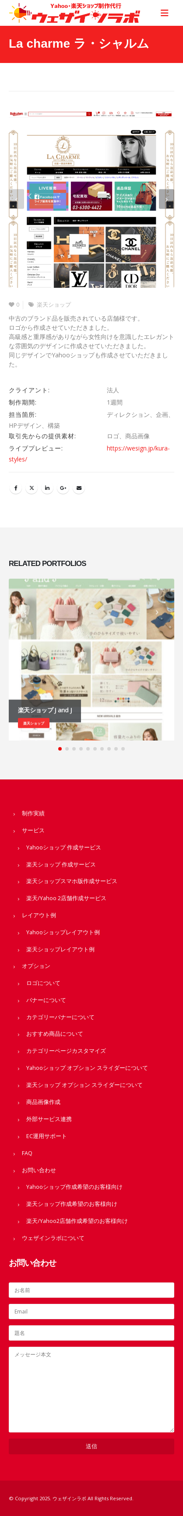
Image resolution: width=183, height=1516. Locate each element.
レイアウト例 (39, 915)
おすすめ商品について (54, 1033)
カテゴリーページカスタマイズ (66, 1051)
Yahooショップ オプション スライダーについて (87, 1068)
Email (79, 488)
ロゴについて (43, 983)
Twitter (31, 488)
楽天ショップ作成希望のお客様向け (71, 1204)
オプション (36, 966)
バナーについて (46, 1000)
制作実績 (33, 813)
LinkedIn (47, 488)
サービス (33, 830)
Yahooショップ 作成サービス (63, 847)
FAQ (27, 1153)
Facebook (16, 488)
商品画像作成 (43, 1102)
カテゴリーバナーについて (60, 1017)
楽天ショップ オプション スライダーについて (84, 1085)
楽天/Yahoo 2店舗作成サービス (66, 898)
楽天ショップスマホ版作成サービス (71, 881)
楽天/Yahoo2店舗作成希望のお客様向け (77, 1221)
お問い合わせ (39, 1170)
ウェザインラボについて (53, 1238)
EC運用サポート (46, 1136)
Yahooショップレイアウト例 (63, 932)
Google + (63, 488)
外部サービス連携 (49, 1119)
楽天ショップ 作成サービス (61, 864)
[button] (16, 199)
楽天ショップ (54, 304)
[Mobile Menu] (167, 13)
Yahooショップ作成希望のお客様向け (74, 1187)
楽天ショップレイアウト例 (60, 949)
